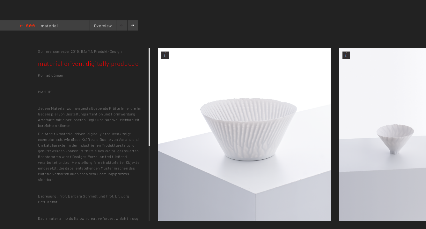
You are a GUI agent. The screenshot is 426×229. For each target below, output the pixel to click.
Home (27, 26)
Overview (103, 25)
